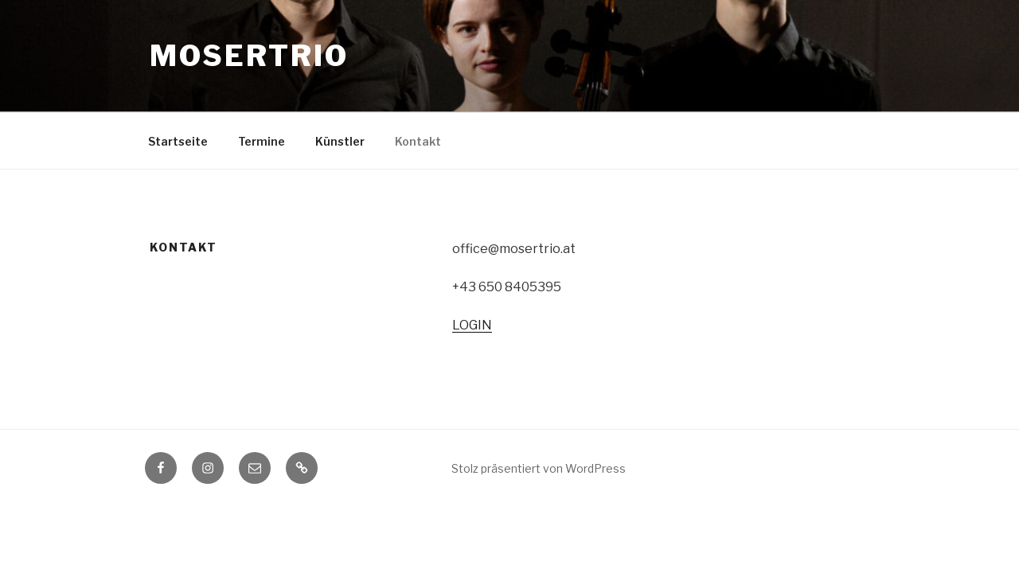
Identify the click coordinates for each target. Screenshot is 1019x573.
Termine (261, 141)
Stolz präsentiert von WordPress (538, 468)
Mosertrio (249, 55)
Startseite (178, 141)
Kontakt (418, 141)
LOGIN (472, 325)
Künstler (340, 141)
